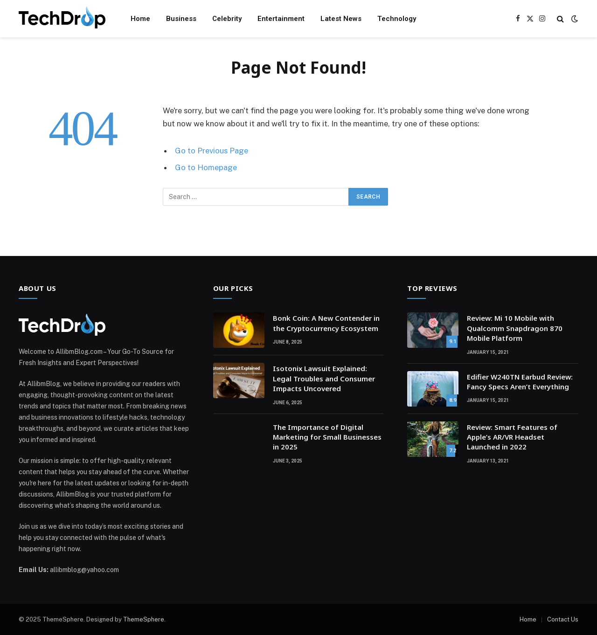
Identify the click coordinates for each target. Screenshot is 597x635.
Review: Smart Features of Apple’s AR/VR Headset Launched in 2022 (512, 437)
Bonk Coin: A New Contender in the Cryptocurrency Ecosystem (326, 322)
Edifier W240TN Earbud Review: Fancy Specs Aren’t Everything (520, 381)
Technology (396, 18)
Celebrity (227, 18)
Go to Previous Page (211, 150)
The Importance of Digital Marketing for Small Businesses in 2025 (327, 437)
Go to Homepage (206, 167)
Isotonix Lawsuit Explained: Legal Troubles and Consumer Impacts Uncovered (324, 378)
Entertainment (281, 18)
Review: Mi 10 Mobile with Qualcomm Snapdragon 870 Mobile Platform (514, 328)
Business (181, 18)
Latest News (340, 18)
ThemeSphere (143, 619)
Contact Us (562, 619)
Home (140, 18)
